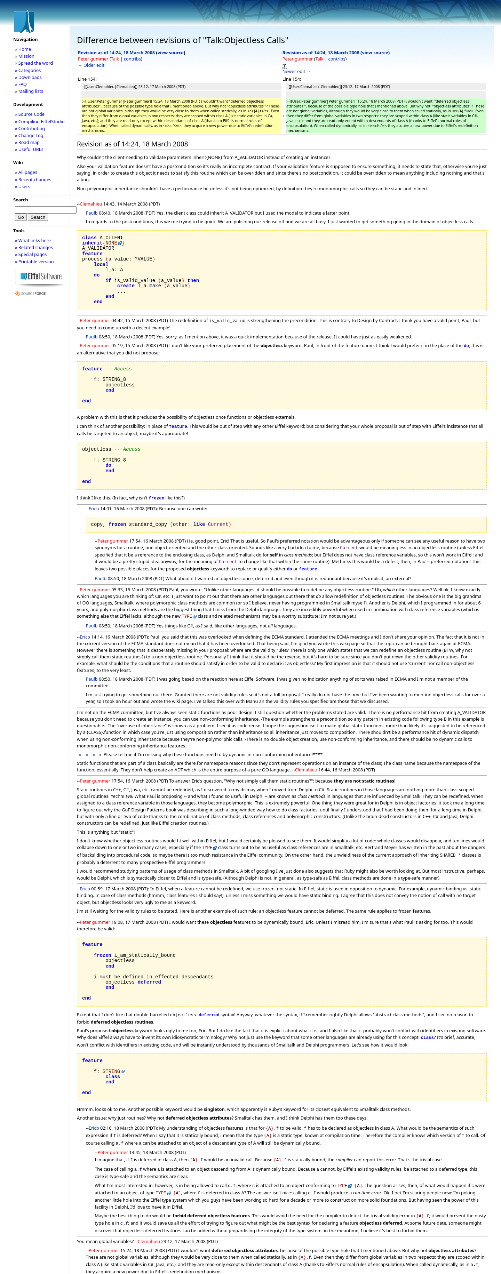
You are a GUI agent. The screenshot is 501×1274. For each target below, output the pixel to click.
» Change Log (29, 135)
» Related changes (34, 247)
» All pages (26, 172)
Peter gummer (93, 59)
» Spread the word (34, 63)
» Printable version (34, 261)
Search (20, 200)
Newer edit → (297, 71)
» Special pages (31, 254)
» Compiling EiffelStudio (40, 121)
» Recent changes (33, 179)
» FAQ (21, 84)
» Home (23, 49)
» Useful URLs (29, 149)
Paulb (92, 213)
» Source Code (30, 114)
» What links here (33, 240)
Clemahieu (91, 204)
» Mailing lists (29, 91)
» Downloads (28, 77)
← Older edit (91, 65)
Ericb (94, 506)
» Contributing (30, 128)
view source (171, 52)
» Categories (28, 70)
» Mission (24, 56)
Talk (115, 59)
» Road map (27, 142)
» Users (22, 186)
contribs (132, 59)
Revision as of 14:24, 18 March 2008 (116, 52)
